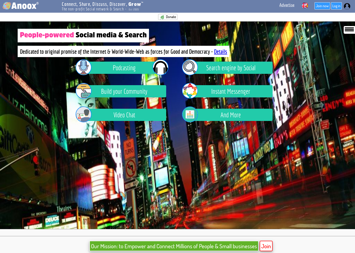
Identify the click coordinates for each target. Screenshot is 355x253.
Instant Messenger (219, 91)
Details (220, 51)
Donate (168, 16)
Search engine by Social (222, 68)
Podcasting (124, 68)
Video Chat (108, 115)
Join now (322, 6)
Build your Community (115, 91)
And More (215, 115)
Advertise (286, 4)
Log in (336, 6)
